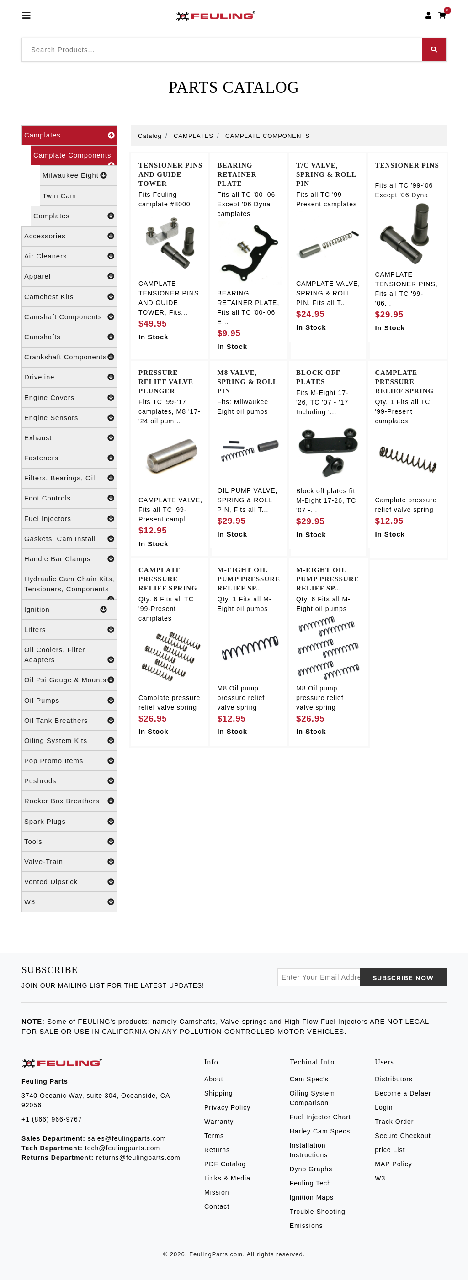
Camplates (69, 135)
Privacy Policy (227, 1107)
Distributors (394, 1079)
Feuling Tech (310, 1183)
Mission (216, 1192)
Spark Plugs (69, 821)
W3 (69, 902)
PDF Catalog (225, 1164)
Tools (69, 842)
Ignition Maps (312, 1197)
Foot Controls (69, 498)
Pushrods (69, 781)
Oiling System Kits (69, 741)
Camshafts (69, 337)
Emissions (306, 1225)
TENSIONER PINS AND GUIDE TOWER (170, 174)
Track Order (394, 1121)
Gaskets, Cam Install (69, 539)
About (213, 1079)
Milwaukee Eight (75, 175)
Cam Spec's (309, 1079)
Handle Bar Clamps (69, 559)
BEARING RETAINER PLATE (237, 174)
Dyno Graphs (311, 1169)
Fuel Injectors (69, 519)
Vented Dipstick (69, 882)
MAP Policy (393, 1164)
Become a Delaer (403, 1093)
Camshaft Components (69, 317)
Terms (214, 1135)
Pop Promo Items (69, 761)
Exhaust (69, 438)
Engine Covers (69, 398)
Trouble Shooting (318, 1211)
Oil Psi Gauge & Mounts (69, 680)
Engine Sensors (69, 418)
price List (390, 1150)
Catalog (150, 135)
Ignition (65, 610)
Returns (217, 1150)
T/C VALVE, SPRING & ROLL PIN (326, 174)
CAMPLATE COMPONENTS (267, 135)
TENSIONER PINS (407, 165)
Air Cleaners (69, 256)
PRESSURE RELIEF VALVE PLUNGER (165, 382)
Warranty (219, 1121)
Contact (216, 1206)
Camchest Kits (69, 297)
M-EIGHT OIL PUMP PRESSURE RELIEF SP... (249, 579)
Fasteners (69, 458)
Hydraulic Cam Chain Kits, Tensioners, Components (69, 587)
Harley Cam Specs (320, 1131)
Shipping (218, 1093)
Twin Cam (59, 196)
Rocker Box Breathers (69, 801)
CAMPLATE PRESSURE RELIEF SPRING (404, 382)
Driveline (69, 377)
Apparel (69, 276)
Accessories (69, 236)
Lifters (69, 630)
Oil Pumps (69, 700)
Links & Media (227, 1178)
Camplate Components (74, 158)
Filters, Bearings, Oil (69, 478)
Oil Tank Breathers (69, 721)
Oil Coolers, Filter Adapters (69, 655)
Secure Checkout (403, 1135)
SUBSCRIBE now (403, 977)
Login (384, 1107)
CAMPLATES (193, 135)
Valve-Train (69, 862)
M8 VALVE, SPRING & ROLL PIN (247, 382)
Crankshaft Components (69, 357)
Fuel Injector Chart (320, 1117)
